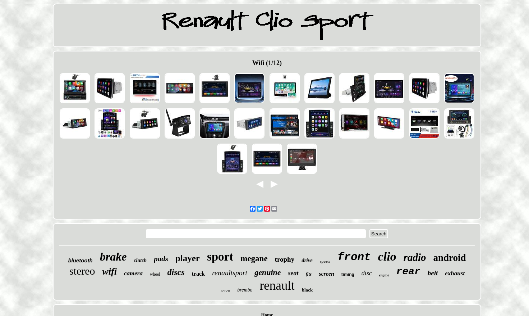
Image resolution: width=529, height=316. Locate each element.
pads (161, 258)
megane (253, 258)
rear (408, 271)
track (198, 274)
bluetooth (80, 260)
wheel (155, 274)
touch (225, 291)
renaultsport (229, 273)
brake (113, 256)
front (354, 257)
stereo (82, 271)
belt (433, 273)
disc (367, 273)
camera (133, 273)
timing (347, 274)
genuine (267, 272)
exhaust (455, 273)
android (449, 257)
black (307, 290)
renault (277, 286)
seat (293, 273)
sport (220, 256)
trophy (285, 259)
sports (325, 261)
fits (309, 274)
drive (307, 260)
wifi (109, 271)
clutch (140, 260)
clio (387, 256)
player (187, 258)
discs (176, 272)
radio (415, 257)
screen (326, 274)
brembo (244, 290)
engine (384, 275)
